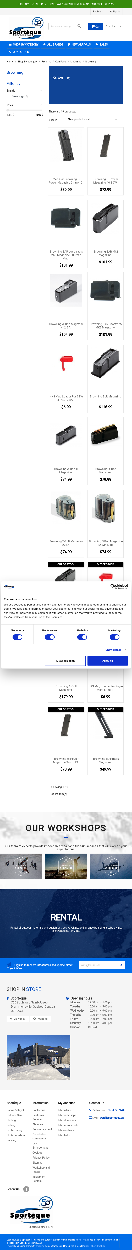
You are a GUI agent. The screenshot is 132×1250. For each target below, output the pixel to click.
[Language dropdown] (98, 11)
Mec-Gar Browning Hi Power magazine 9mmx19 (65, 180)
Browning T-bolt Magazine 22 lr (66, 543)
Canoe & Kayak (16, 1110)
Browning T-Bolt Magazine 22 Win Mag (106, 543)
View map (19, 1018)
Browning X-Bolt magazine (105, 470)
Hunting (11, 1120)
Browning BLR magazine (105, 396)
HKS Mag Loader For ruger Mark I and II (106, 688)
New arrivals (81, 44)
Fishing (11, 1125)
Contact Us (20, 52)
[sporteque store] (38, 1057)
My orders (64, 1110)
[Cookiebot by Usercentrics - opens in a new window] (113, 586)
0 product (114, 26)
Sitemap (37, 1162)
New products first (93, 120)
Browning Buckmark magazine (106, 760)
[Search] (65, 26)
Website (42, 1018)
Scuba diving (14, 1130)
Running (11, 1140)
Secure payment (42, 1129)
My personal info (68, 1125)
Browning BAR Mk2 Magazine (106, 253)
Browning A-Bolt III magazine (66, 470)
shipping (40, 1246)
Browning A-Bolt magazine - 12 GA (66, 325)
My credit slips (67, 1115)
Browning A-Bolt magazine (66, 688)
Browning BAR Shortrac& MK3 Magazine (106, 325)
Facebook (26, 1189)
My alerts (64, 1135)
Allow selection (65, 660)
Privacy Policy (41, 1157)
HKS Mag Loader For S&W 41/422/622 (66, 398)
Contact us (38, 1110)
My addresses (67, 1120)
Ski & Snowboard (17, 1135)
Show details (114, 649)
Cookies (37, 1152)
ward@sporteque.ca (112, 1117)
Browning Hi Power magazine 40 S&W (105, 180)
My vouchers (66, 1130)
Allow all (107, 660)
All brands (55, 44)
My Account (66, 1103)
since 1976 (80, 1239)
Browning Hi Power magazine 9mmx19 (66, 760)
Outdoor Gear (15, 1115)
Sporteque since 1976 (41, 1227)
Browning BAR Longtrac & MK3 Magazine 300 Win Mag (66, 255)
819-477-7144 (115, 1110)
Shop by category (25, 44)
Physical (11, 1246)
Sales (103, 44)
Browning (15, 72)
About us (37, 1124)
